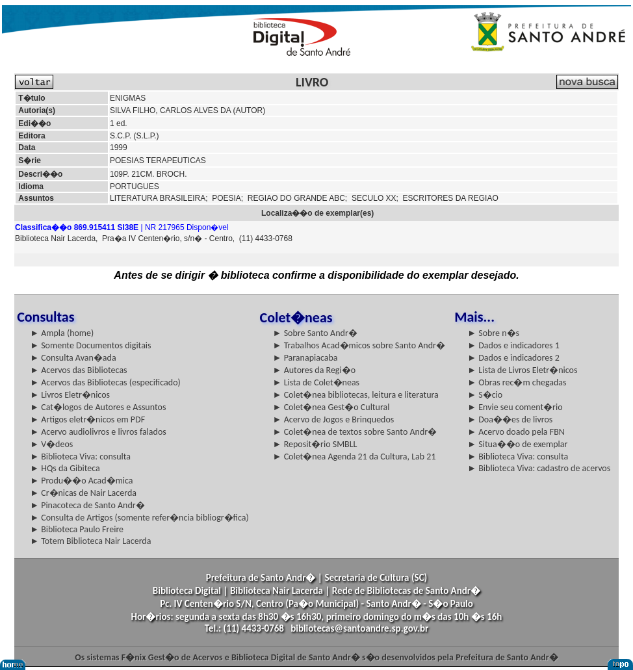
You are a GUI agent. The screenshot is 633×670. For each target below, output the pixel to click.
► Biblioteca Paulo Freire (76, 529)
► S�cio (484, 394)
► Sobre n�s (493, 333)
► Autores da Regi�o (314, 370)
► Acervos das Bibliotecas (78, 370)
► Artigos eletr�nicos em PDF (87, 419)
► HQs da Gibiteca (65, 468)
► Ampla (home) (62, 333)
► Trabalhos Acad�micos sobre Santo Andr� (359, 345)
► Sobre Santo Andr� (315, 333)
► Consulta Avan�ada (73, 357)
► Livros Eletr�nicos (70, 394)
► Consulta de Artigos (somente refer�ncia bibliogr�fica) (139, 517)
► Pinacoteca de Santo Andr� (87, 505)
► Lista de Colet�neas (316, 382)
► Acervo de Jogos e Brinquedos (333, 419)
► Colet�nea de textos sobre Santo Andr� (355, 431)
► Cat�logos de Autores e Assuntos (98, 407)
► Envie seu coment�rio (514, 407)
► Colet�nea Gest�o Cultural (331, 407)
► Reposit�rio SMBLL (315, 444)
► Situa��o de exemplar (517, 444)
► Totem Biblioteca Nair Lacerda (90, 541)
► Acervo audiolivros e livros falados (98, 431)
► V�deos (51, 444)
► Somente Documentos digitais (90, 345)
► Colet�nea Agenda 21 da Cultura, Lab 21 (354, 456)
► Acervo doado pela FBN (516, 431)
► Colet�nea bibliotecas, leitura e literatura (356, 394)
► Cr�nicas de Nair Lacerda (83, 492)
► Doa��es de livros (509, 419)
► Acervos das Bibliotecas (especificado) (105, 382)
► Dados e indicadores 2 (513, 357)
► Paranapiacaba (305, 357)
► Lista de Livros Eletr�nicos (522, 370)
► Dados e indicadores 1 (513, 345)
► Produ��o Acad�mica (81, 480)
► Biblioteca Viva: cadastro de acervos (538, 468)
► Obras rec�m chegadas (516, 382)
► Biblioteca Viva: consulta (80, 456)
